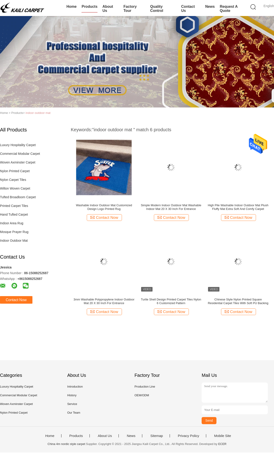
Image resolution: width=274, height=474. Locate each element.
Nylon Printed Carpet (15, 171)
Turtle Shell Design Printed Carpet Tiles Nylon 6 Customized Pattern (171, 301)
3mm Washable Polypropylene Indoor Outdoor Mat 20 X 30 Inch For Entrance (104, 301)
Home (71, 6)
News (210, 6)
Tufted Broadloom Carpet (18, 197)
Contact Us (188, 9)
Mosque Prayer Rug (14, 232)
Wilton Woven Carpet (15, 188)
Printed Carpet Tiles (14, 206)
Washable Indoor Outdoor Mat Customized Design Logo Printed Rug (104, 207)
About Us (108, 9)
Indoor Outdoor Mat (14, 240)
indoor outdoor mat (38, 113)
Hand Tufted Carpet (14, 214)
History (71, 395)
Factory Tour (130, 9)
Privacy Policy (188, 435)
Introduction (75, 386)
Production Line (144, 386)
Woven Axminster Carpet (17, 162)
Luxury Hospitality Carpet (18, 145)
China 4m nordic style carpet (66, 444)
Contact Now (16, 300)
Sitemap (156, 435)
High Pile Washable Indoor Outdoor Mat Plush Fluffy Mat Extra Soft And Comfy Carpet (238, 207)
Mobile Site (222, 435)
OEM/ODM (141, 395)
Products (89, 6)
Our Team (73, 412)
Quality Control (156, 9)
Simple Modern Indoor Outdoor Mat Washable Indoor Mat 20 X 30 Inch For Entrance (171, 207)
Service (72, 404)
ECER (222, 444)
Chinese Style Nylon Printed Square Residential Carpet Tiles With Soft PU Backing (238, 301)
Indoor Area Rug (11, 223)
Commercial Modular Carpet (20, 153)
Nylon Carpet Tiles (13, 180)
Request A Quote (228, 9)
